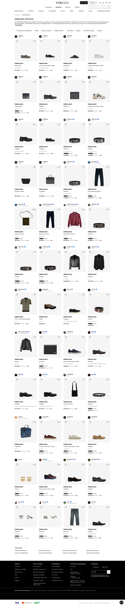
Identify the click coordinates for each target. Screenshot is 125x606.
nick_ (68, 502)
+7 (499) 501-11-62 (75, 578)
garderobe (21, 289)
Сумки (90, 11)
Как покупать (37, 566)
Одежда (81, 11)
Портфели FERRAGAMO (69, 553)
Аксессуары (52, 11)
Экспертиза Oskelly (57, 569)
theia (44, 331)
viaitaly (69, 331)
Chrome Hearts (34, 590)
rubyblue (20, 36)
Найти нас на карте (75, 585)
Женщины (48, 7)
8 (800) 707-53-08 (75, 573)
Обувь (72, 11)
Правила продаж (83, 602)
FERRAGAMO (19, 63)
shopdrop (45, 416)
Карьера (17, 580)
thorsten (94, 161)
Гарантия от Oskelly (20, 569)
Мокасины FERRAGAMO (69, 550)
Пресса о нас (18, 572)
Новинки (31, 11)
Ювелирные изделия (103, 11)
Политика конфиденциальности (102, 602)
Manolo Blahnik (75, 590)
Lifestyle (77, 7)
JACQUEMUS (55, 590)
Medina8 (45, 289)
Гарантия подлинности (39, 569)
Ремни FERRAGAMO (21, 550)
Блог (16, 575)
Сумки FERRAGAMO (45, 550)
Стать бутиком (56, 577)
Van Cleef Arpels (42, 590)
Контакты (73, 566)
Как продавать (56, 566)
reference (70, 119)
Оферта (91, 602)
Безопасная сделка (38, 572)
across (20, 502)
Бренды (41, 11)
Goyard (49, 590)
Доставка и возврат (38, 575)
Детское (67, 7)
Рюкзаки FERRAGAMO (45, 553)
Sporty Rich (93, 590)
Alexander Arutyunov (85, 590)
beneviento (70, 459)
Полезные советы (38, 580)
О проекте (18, 566)
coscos (20, 459)
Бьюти (63, 11)
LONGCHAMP (67, 590)
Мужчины (59, 7)
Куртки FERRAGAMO (92, 550)
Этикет (17, 577)
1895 (44, 459)
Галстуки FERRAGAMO (21, 553)
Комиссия (54, 575)
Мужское (17, 15)
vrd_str (69, 289)
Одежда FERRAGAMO (92, 553)
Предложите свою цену (40, 577)
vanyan (20, 416)
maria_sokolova (47, 204)
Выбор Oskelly (19, 11)
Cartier (61, 590)
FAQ (71, 569)
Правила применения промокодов (39, 584)
